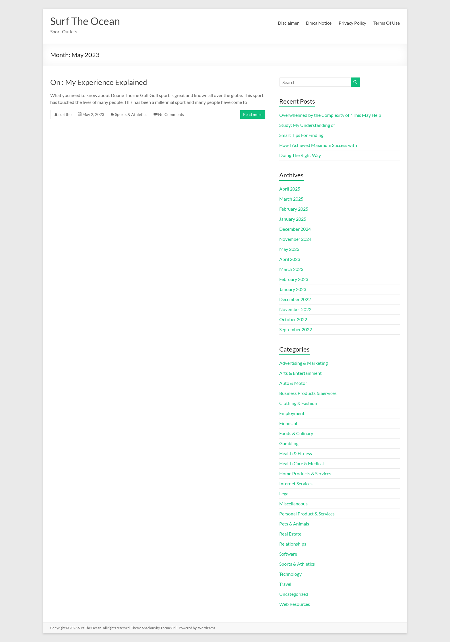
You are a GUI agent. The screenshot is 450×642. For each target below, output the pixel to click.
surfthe (65, 114)
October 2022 (293, 319)
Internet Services (296, 483)
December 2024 (295, 229)
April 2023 (289, 259)
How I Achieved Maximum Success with (318, 145)
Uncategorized (293, 594)
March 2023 (291, 269)
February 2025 (293, 209)
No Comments (171, 114)
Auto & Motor (293, 383)
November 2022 (295, 309)
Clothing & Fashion (298, 403)
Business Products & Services (308, 393)
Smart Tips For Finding (301, 135)
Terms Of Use (386, 23)
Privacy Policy (352, 23)
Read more (252, 114)
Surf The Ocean (85, 21)
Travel (285, 584)
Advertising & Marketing (303, 363)
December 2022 (295, 299)
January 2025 (292, 219)
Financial (288, 423)
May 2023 (289, 249)
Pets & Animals (294, 523)
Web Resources (294, 604)
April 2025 (289, 188)
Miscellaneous (293, 503)
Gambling (288, 443)
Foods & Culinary (296, 433)
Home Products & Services (305, 473)
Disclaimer (288, 23)
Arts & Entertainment (300, 373)
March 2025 (291, 198)
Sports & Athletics (131, 114)
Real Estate (290, 533)
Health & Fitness (295, 453)
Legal (284, 493)
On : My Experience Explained (98, 82)
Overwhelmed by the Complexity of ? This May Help (330, 115)
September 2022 (295, 329)
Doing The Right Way (300, 155)
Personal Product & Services (307, 513)
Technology (290, 574)
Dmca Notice (318, 23)
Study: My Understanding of (307, 125)
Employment (291, 413)
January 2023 (292, 289)
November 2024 (295, 239)
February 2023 (293, 279)
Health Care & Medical (301, 463)
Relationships (292, 543)
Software (288, 553)
